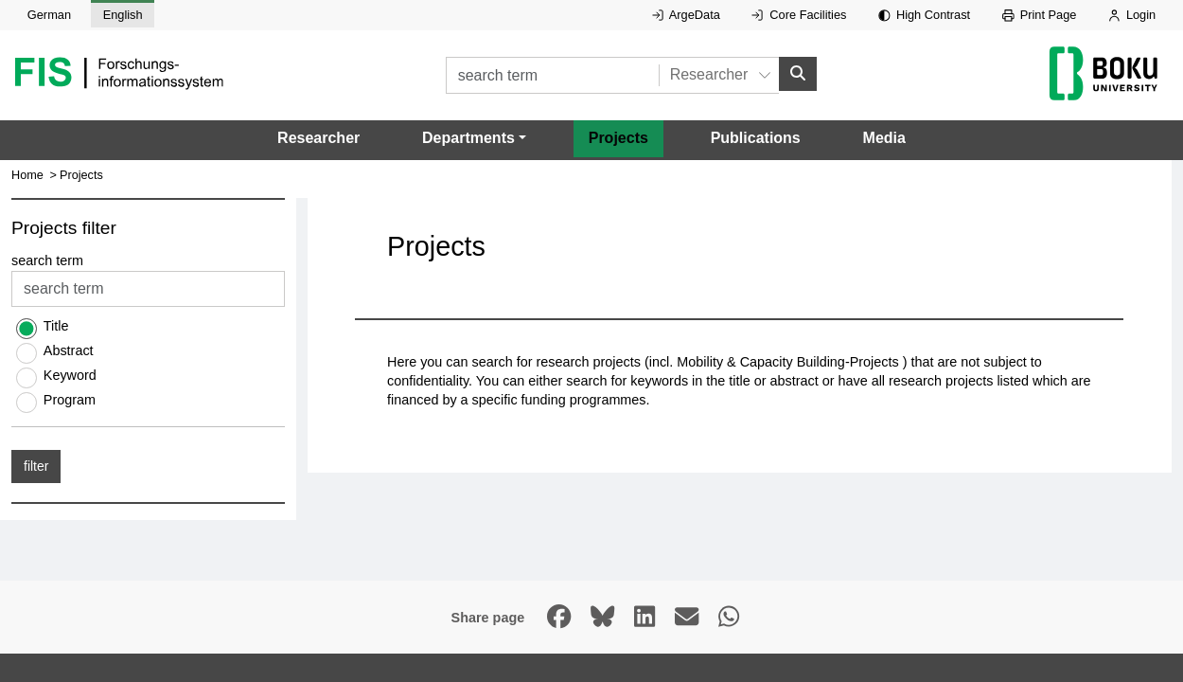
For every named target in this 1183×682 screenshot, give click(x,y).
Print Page (1039, 15)
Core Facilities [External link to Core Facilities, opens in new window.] (798, 15)
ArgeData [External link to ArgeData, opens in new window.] (686, 15)
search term (47, 260)
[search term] (552, 75)
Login (1132, 15)
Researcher (318, 138)
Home (27, 175)
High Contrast (924, 15)
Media (884, 138)
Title (56, 326)
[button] (474, 138)
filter (36, 467)
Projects (618, 138)
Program (70, 400)
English (123, 15)
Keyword (70, 376)
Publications (756, 138)
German (49, 15)
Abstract (69, 351)
